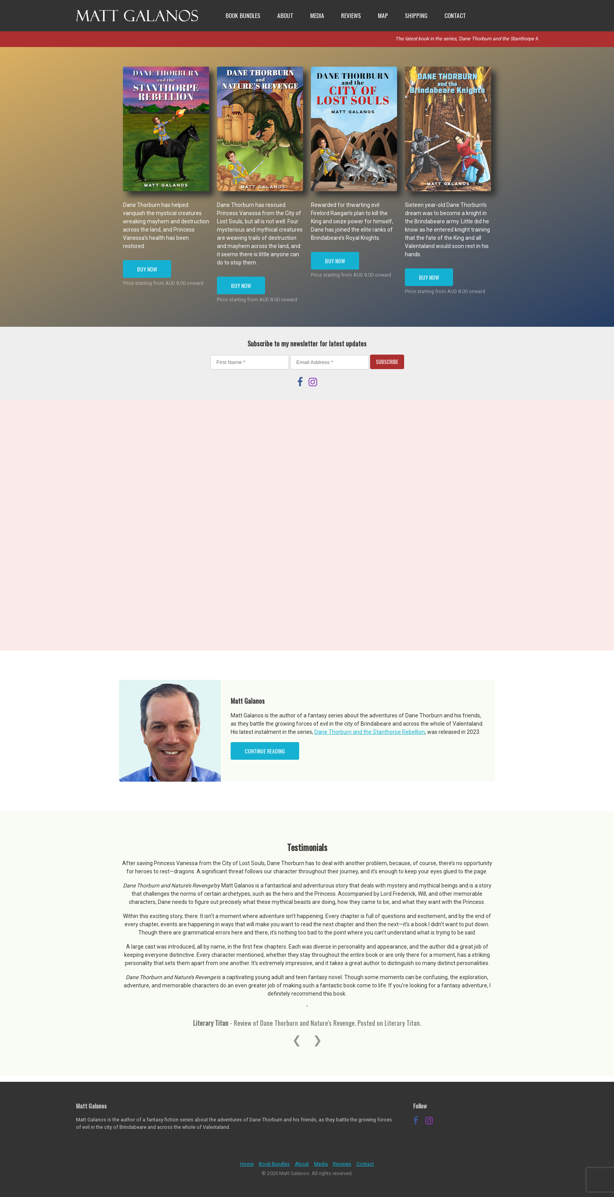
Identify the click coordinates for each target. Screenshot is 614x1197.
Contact (455, 15)
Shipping (416, 15)
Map (383, 15)
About (285, 15)
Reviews (351, 15)
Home (247, 1164)
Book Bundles (243, 15)
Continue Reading (265, 751)
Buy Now (147, 269)
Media (317, 15)
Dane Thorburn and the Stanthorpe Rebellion (369, 732)
